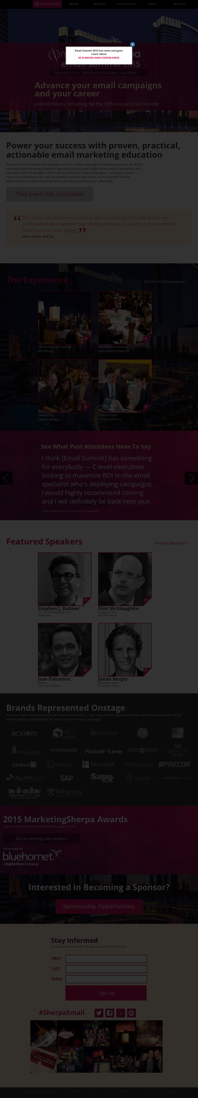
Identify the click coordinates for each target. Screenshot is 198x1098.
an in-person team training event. (99, 57)
